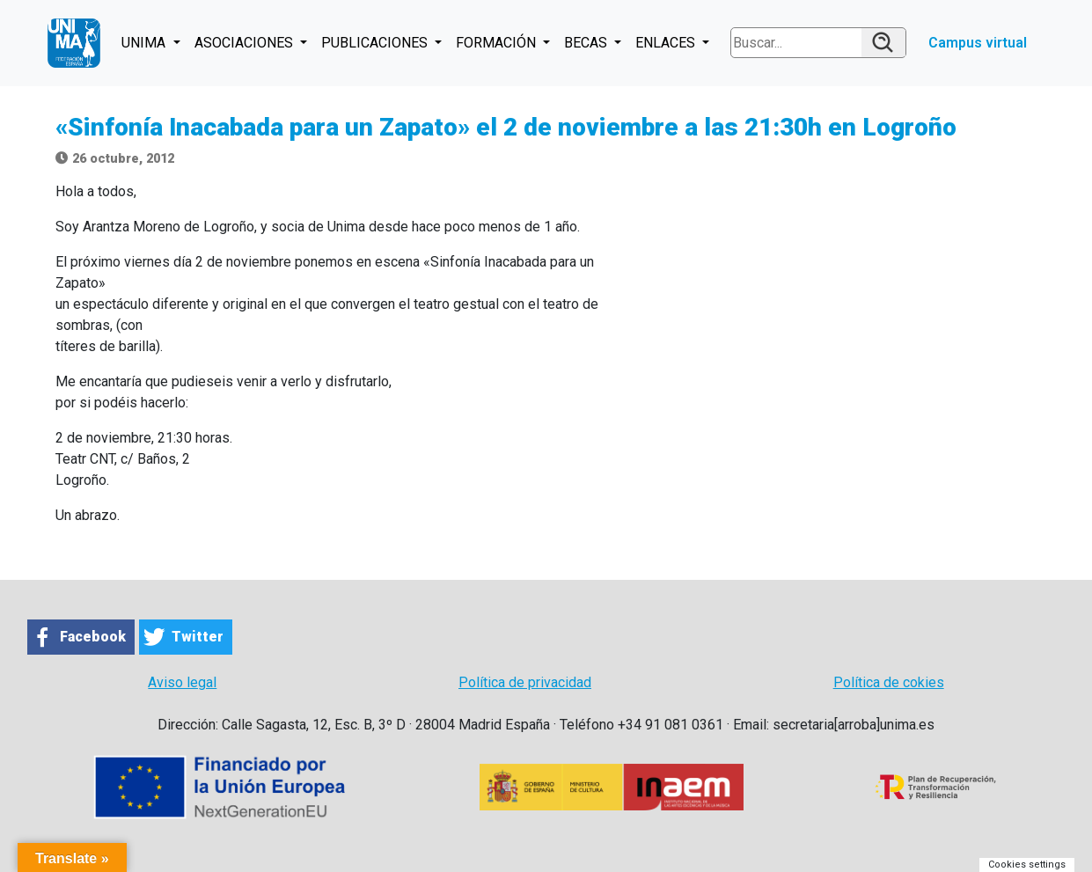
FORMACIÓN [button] (497, 42)
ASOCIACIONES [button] (245, 42)
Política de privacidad (524, 682)
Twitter (198, 636)
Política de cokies (888, 682)
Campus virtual (977, 42)
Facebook (93, 636)
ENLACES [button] (667, 42)
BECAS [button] (587, 42)
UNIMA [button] (145, 42)
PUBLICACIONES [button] (376, 42)
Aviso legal (182, 682)
